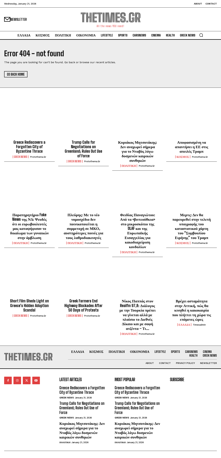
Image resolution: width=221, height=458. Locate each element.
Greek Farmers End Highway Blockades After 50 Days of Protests (83, 305)
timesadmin (199, 324)
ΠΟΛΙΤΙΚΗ (129, 166)
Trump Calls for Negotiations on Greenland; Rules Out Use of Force (83, 149)
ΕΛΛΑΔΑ (184, 324)
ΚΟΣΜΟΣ (182, 156)
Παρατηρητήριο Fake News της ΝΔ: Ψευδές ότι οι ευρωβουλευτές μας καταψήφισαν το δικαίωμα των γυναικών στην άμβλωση (29, 226)
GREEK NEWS (20, 156)
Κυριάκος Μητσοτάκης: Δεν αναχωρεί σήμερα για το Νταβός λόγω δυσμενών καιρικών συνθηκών (137, 151)
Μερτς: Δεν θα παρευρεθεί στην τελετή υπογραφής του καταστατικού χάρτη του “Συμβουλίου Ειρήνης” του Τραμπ (191, 226)
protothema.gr (38, 157)
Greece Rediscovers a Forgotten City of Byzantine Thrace (29, 147)
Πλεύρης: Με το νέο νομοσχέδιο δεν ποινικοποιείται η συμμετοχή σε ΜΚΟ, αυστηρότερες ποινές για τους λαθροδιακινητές (83, 226)
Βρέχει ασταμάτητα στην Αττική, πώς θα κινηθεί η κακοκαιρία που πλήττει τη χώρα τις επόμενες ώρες (191, 310)
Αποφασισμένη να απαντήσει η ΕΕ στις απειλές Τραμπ (191, 147)
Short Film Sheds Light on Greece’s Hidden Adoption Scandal (29, 305)
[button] (201, 35)
